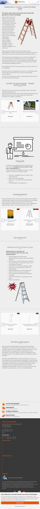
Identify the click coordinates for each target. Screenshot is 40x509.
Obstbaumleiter (6, 462)
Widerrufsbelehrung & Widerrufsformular (12, 452)
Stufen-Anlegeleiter (7, 460)
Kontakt (4, 442)
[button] (3, 112)
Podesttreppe (6, 470)
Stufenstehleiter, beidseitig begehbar (29, 221)
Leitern (4, 458)
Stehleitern (5, 466)
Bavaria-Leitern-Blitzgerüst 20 (29, 111)
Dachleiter (5, 459)
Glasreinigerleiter (7, 471)
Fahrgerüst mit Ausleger (8, 463)
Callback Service (7, 448)
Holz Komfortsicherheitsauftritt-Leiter (10, 112)
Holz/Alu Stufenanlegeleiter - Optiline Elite (10, 221)
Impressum (5, 445)
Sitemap (5, 446)
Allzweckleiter (6, 464)
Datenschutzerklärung (20, 500)
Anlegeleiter (5, 468)
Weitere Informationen (20, 506)
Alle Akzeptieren (20, 502)
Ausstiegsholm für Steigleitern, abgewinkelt (10, 325)
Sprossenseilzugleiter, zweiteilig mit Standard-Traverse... (29, 325)
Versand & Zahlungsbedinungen (10, 450)
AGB (4, 453)
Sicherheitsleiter (6, 467)
